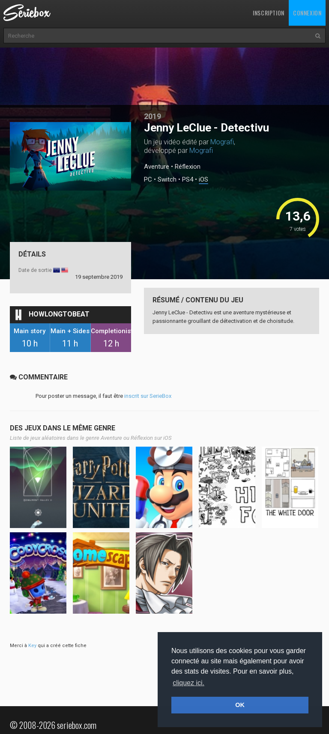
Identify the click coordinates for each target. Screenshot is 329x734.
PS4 (187, 179)
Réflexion (187, 166)
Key (32, 645)
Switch (167, 179)
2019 (152, 116)
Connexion (307, 12)
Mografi (222, 142)
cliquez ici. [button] (188, 682)
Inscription (268, 12)
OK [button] (240, 704)
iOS (203, 179)
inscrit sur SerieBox (147, 396)
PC (148, 179)
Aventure (156, 166)
